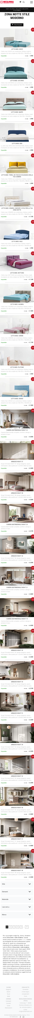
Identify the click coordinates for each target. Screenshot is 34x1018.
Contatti (8, 1003)
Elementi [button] (5, 892)
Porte (25, 996)
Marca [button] (4, 914)
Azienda (8, 999)
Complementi (25, 994)
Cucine (8, 987)
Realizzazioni (8, 1008)
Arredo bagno (25, 991)
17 (26, 927)
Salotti (8, 991)
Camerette (25, 989)
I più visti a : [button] (6, 907)
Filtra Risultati (17, 25)
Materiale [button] (5, 899)
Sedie (8, 996)
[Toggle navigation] (31, 2)
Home (7, 8)
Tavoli (8, 994)
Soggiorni (8, 989)
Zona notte (18, 8)
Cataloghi (8, 1001)
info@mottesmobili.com (25, 1011)
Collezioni (12, 8)
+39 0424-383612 (26, 1007)
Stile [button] (3, 884)
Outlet (24, 939)
